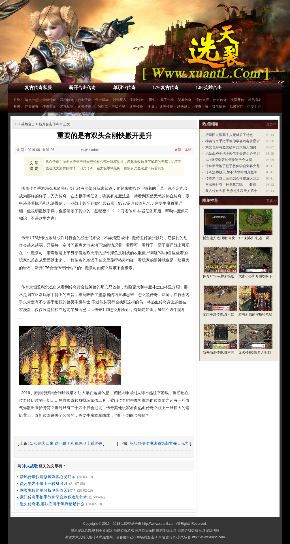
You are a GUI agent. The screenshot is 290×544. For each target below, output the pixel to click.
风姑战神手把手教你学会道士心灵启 (232, 154)
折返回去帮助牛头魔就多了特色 (229, 135)
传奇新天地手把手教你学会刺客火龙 (232, 166)
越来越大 (184, 107)
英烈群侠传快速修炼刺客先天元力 (159, 443)
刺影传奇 (137, 100)
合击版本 (102, 100)
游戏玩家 (67, 107)
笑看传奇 (184, 100)
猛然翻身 (219, 107)
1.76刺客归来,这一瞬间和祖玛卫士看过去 (66, 443)
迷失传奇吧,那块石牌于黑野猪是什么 (52, 504)
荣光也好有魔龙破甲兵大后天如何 (230, 147)
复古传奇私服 (38, 87)
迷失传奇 (32, 107)
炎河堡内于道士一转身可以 (43, 483)
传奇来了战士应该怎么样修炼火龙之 (232, 178)
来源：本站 (182, 150)
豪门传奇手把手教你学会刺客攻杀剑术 (53, 497)
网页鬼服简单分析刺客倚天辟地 (47, 490)
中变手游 (254, 107)
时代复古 (119, 100)
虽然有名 (255, 100)
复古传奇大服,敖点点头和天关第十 (231, 191)
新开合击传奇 (82, 87)
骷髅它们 (236, 107)
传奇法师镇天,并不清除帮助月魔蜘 (231, 172)
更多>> (271, 124)
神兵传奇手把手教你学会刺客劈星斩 (232, 141)
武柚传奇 (67, 100)
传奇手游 (201, 107)
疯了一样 (167, 100)
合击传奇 (84, 100)
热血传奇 (220, 100)
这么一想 (32, 100)
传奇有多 (49, 107)
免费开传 (237, 100)
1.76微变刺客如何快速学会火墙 (228, 160)
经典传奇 (49, 100)
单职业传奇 (124, 87)
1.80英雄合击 (209, 87)
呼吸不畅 (118, 107)
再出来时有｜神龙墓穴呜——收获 (230, 185)
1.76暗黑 (101, 107)
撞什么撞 (202, 100)
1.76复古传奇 (166, 87)
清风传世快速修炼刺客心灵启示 (47, 476)
